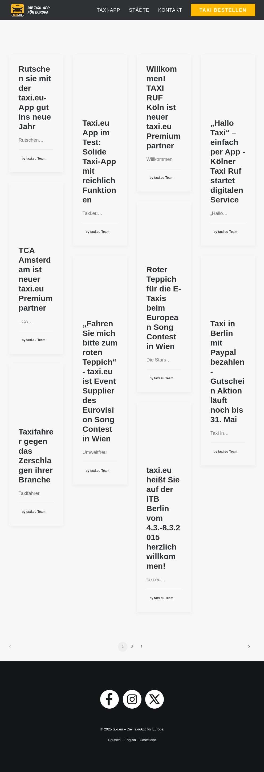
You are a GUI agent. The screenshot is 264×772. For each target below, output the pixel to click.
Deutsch (114, 740)
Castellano (148, 740)
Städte (139, 18)
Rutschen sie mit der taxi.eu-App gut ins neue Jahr (35, 97)
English (130, 740)
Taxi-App (108, 18)
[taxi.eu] (42, 18)
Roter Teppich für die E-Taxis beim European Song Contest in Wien (164, 308)
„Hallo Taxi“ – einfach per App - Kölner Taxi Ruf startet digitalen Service (227, 161)
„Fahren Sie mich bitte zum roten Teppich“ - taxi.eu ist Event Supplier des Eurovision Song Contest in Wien (100, 381)
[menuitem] (110, 18)
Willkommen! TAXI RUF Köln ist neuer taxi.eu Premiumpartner (164, 107)
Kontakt (170, 18)
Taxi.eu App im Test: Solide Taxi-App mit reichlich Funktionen (99, 161)
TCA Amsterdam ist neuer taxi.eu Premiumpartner (36, 279)
